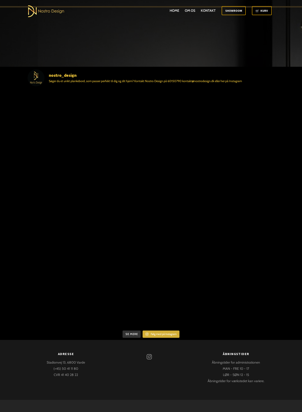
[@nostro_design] (151, 77)
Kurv (262, 11)
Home (174, 11)
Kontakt (208, 11)
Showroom (233, 11)
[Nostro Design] (46, 14)
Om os (190, 11)
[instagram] (150, 356)
